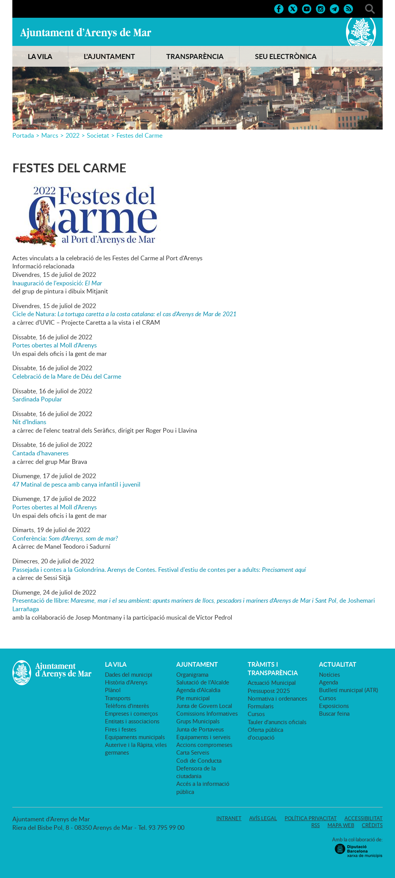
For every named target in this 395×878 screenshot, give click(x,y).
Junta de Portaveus (200, 729)
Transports (117, 698)
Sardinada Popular (37, 399)
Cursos (256, 714)
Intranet (228, 818)
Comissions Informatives (207, 713)
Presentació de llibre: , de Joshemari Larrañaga (193, 604)
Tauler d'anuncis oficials (277, 722)
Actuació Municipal (272, 682)
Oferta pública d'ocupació (265, 733)
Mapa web (340, 825)
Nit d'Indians (29, 422)
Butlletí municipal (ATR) (348, 690)
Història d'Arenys (126, 682)
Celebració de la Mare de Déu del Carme (66, 376)
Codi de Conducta (198, 760)
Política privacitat (311, 818)
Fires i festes (120, 729)
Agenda (328, 682)
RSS (315, 825)
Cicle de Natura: (124, 314)
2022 (72, 135)
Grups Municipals (197, 721)
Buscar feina (334, 713)
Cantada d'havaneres (40, 453)
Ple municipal (193, 698)
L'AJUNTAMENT (109, 56)
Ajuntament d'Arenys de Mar (85, 33)
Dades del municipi (128, 674)
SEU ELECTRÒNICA (286, 56)
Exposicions (334, 705)
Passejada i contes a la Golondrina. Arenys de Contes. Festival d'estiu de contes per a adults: (159, 569)
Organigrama (192, 674)
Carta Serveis (192, 752)
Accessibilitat (363, 818)
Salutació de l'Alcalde (202, 682)
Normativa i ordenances (277, 698)
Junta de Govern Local (204, 705)
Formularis (260, 706)
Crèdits (372, 825)
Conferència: (65, 538)
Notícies (329, 674)
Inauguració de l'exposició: (57, 283)
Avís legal (263, 818)
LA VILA (40, 56)
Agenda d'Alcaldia (198, 690)
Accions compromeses (204, 744)
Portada (23, 135)
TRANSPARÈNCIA (195, 56)
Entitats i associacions (132, 721)
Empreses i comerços (131, 713)
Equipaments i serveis (203, 737)
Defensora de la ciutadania (196, 772)
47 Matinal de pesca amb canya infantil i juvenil (76, 484)
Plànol (113, 690)
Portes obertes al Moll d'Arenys (54, 345)
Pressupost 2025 (269, 690)
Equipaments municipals (135, 737)
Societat (98, 135)
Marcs (49, 135)
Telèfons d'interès (127, 705)
